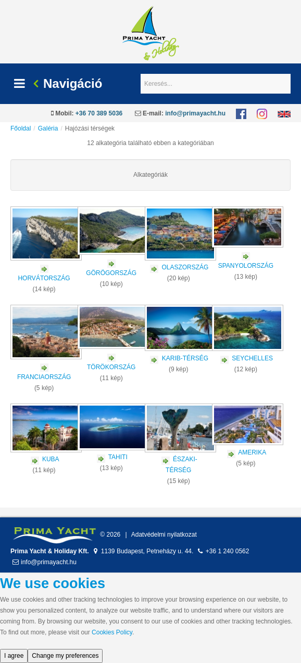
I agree (13, 655)
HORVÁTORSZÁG (44, 278)
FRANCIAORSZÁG (44, 377)
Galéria (48, 128)
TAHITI (118, 457)
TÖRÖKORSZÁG (111, 367)
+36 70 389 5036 (99, 113)
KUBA (50, 459)
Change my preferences (65, 655)
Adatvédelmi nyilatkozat (164, 534)
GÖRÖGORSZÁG (111, 273)
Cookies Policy (112, 632)
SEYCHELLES (252, 358)
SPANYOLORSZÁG (245, 265)
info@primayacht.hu (195, 113)
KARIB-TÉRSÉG (185, 358)
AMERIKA (252, 452)
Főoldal (20, 128)
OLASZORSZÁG (184, 267)
